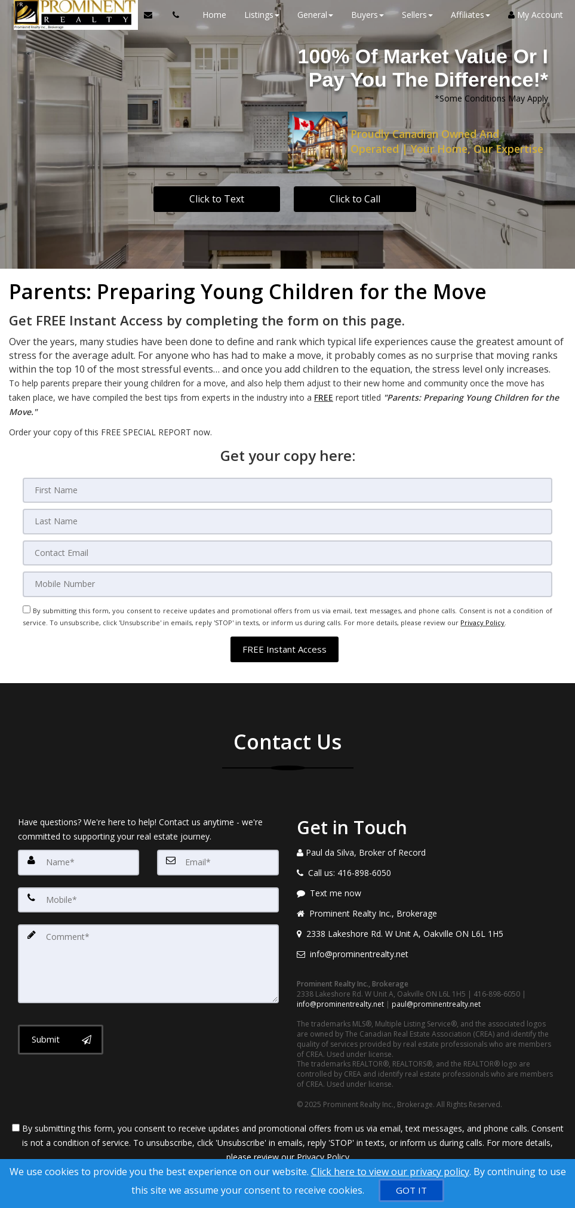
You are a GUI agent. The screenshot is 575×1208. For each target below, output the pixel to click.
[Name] (78, 850)
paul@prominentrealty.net (436, 992)
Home (208, 14)
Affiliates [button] (464, 14)
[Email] (287, 549)
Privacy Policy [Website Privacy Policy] (482, 614)
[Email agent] (427, 943)
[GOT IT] (411, 1190)
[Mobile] (287, 579)
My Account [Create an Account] (529, 14)
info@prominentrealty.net (340, 992)
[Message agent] (427, 882)
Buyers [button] (361, 14)
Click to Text (216, 198)
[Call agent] (167, 15)
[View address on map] (427, 922)
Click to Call (355, 198)
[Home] (69, 15)
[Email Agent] (148, 15)
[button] (284, 637)
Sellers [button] (411, 14)
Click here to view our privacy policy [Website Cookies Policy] (390, 1171)
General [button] (309, 14)
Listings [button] (255, 14)
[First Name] (287, 490)
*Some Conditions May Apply (491, 98)
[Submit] (60, 1017)
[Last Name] (287, 519)
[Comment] (148, 946)
